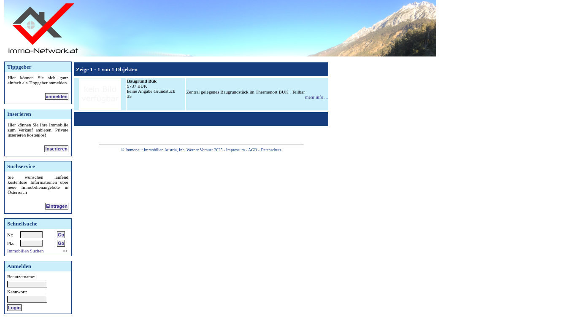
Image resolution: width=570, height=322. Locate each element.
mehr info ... (316, 96)
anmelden (57, 96)
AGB (252, 150)
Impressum (235, 150)
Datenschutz (270, 150)
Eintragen (57, 206)
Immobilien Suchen (25, 250)
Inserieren (56, 148)
